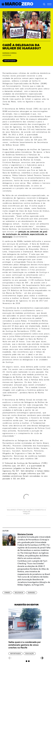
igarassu (31, 592)
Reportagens (9, 60)
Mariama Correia (9, 53)
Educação (29, 653)
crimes (7, 592)
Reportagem (15, 653)
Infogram (26, 513)
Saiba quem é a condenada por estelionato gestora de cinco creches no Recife (24, 645)
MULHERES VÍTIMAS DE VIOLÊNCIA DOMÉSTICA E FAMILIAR (26, 511)
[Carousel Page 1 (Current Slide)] (24, 661)
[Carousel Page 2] (26, 661)
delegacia (19, 592)
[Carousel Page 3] (29, 661)
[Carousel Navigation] (25, 657)
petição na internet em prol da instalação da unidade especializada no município (24, 234)
